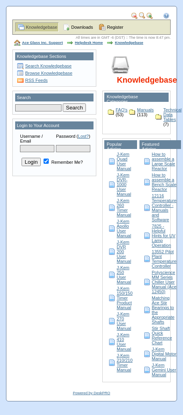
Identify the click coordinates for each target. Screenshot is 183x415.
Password (65, 136)
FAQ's (122, 109)
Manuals (145, 109)
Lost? (83, 136)
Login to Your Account (38, 125)
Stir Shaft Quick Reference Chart (162, 335)
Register (115, 27)
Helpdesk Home (89, 43)
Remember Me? (63, 162)
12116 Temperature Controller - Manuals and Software (164, 207)
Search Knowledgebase (48, 66)
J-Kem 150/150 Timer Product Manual (125, 298)
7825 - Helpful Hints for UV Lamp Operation (163, 236)
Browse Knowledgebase (48, 73)
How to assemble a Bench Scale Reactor (164, 182)
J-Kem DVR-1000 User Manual (124, 185)
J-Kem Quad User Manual (124, 161)
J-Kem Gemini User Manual (164, 370)
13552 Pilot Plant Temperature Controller (164, 258)
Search (24, 97)
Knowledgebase (41, 27)
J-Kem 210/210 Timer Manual (125, 362)
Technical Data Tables (172, 114)
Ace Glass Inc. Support (42, 43)
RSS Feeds (36, 80)
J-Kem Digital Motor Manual (164, 354)
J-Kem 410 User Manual (124, 341)
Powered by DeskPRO (91, 393)
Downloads (82, 27)
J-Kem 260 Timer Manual (124, 207)
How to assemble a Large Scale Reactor (163, 161)
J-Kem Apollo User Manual (124, 228)
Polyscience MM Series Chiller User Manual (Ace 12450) (164, 282)
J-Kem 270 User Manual (124, 321)
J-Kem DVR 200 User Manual (124, 252)
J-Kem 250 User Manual (124, 274)
